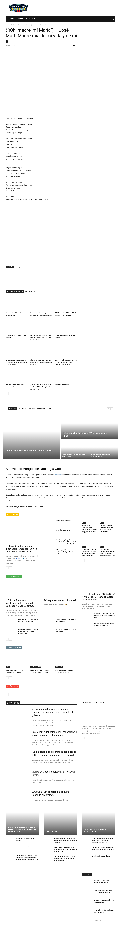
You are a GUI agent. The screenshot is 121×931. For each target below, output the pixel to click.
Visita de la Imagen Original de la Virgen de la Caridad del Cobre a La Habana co (65, 844)
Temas (20, 19)
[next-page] (10, 393)
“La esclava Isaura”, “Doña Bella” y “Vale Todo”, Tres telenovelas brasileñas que (98, 597)
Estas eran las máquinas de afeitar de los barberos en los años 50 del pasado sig (107, 552)
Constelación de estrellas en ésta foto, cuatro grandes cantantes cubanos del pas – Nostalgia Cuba (27, 861)
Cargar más (98, 924)
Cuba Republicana (36, 666)
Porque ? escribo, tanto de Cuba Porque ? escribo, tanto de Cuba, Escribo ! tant (40, 338)
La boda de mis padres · (23, 850)
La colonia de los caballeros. (101, 859)
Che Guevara (59, 666)
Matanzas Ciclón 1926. (62, 385)
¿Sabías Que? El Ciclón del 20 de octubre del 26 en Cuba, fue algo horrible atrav (40, 387)
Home (12, 19)
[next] (111, 408)
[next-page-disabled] (10, 694)
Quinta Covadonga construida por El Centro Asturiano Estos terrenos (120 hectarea (66, 362)
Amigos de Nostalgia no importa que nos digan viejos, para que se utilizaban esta (22, 832)
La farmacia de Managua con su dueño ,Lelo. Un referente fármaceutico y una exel (102, 844)
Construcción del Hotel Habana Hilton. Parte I (35, 409)
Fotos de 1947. (52, 835)
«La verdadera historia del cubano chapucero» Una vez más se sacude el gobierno (52, 712)
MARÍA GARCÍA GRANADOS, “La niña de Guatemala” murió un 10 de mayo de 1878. (65, 853)
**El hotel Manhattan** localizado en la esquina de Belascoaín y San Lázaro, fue (21, 603)
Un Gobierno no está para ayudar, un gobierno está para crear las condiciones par (64, 862)
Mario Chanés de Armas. (63, 530)
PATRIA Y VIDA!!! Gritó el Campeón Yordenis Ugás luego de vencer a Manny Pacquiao (89, 552)
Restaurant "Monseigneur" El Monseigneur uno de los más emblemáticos (47, 735)
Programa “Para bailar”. (94, 702)
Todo (12, 25)
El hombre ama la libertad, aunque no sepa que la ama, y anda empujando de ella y (28, 631)
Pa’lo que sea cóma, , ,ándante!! (60, 600)
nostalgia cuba (20, 267)
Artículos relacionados (15, 291)
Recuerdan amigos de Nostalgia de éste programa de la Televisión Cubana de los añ (17, 362)
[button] (112, 19)
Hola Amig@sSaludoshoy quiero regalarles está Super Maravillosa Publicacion (66, 552)
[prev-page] (7, 393)
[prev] (108, 408)
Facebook (58, 475)
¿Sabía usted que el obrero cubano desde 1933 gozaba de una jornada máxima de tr (54, 757)
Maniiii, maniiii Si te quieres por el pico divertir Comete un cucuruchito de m (104, 615)
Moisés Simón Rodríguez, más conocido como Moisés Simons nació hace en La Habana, (89, 529)
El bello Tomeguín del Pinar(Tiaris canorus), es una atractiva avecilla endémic (41, 362)
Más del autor (30, 291)
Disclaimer (30, 19)
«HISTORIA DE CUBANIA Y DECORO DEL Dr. (95, 834)
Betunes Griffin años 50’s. (63, 520)
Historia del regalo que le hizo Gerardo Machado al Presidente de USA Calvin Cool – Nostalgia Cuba (66, 542)
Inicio (7, 25)
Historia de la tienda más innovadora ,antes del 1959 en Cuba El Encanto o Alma (21, 549)
